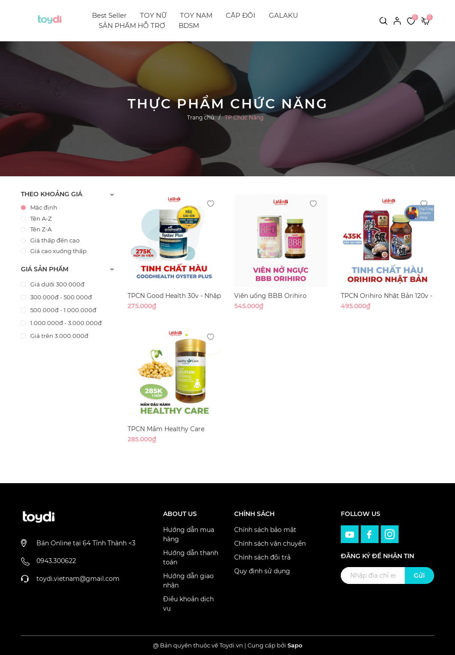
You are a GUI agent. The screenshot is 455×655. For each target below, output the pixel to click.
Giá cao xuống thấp (54, 250)
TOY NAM (196, 15)
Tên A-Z (36, 218)
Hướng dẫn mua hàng (188, 534)
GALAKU (283, 15)
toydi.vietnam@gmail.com (78, 579)
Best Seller (109, 15)
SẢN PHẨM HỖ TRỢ (132, 25)
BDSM (189, 25)
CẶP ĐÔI (240, 15)
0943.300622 (56, 561)
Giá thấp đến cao (50, 240)
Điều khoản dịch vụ (188, 603)
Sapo (294, 645)
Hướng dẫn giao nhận (188, 580)
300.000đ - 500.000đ (60, 297)
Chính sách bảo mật (265, 530)
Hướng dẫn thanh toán (190, 557)
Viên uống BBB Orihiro (270, 296)
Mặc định (39, 207)
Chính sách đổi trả (262, 557)
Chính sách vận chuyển (270, 544)
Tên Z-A (36, 229)
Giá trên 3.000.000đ (58, 335)
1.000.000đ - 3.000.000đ (65, 322)
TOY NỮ (153, 15)
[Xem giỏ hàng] (425, 20)
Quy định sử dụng (262, 571)
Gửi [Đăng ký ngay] (419, 576)
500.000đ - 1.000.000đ (62, 310)
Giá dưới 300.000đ (56, 284)
